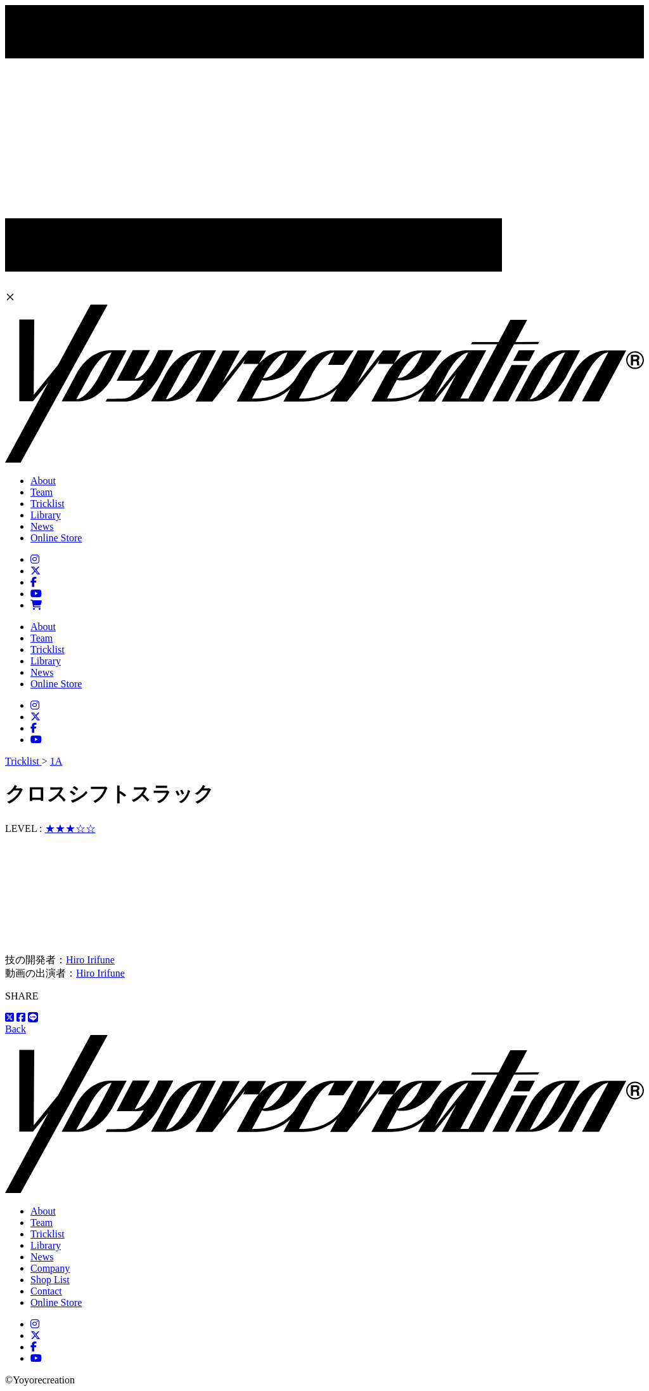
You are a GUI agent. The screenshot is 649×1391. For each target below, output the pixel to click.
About (43, 480)
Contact (46, 1291)
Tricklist (47, 503)
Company (50, 1268)
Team (41, 492)
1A (56, 761)
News (41, 526)
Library (45, 515)
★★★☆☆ (70, 828)
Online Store (56, 537)
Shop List (50, 1279)
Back (15, 1029)
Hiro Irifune (90, 959)
